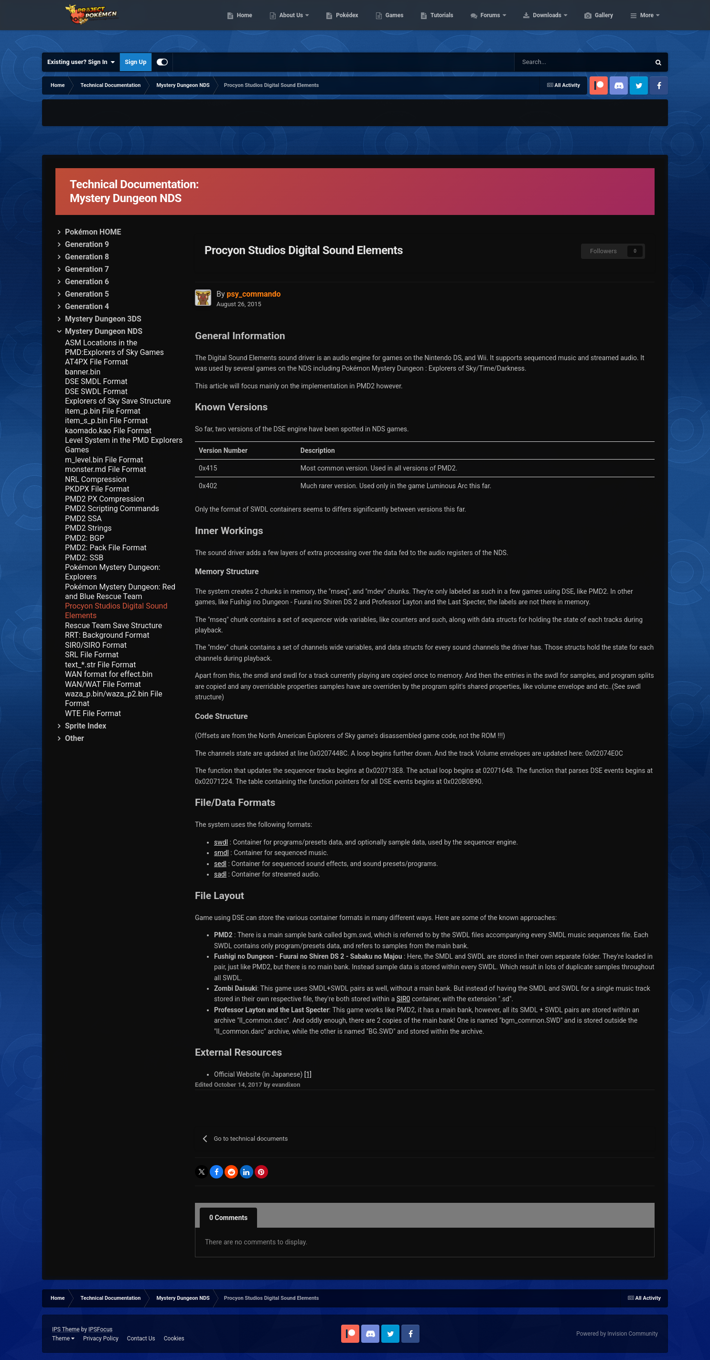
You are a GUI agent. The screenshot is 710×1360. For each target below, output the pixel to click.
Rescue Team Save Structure (113, 625)
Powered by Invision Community (617, 1333)
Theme (63, 1338)
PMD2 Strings (88, 528)
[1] (308, 1074)
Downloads (593, 24)
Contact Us (141, 1338)
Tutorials (487, 24)
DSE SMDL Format (96, 381)
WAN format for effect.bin (108, 674)
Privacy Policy (100, 1338)
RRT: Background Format (107, 635)
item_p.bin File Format (102, 411)
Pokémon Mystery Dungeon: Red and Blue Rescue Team (120, 591)
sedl (220, 863)
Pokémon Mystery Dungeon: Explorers (113, 572)
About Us (337, 24)
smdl (221, 853)
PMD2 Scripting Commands (112, 508)
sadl (220, 874)
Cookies (174, 1338)
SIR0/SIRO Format (96, 645)
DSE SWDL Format (96, 391)
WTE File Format (93, 713)
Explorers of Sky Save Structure (118, 401)
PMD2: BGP (84, 538)
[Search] (540, 62)
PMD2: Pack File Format (106, 547)
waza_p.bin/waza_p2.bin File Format (113, 698)
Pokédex (392, 24)
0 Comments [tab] (228, 1217)
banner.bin (82, 371)
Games (440, 24)
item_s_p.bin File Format (106, 420)
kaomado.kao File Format (108, 430)
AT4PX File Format (96, 361)
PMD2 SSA (83, 518)
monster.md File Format (105, 469)
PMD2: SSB (84, 557)
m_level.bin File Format (104, 459)
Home (289, 24)
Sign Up (135, 61)
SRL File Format (91, 654)
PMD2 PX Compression (104, 498)
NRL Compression (96, 479)
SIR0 (403, 999)
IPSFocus (100, 1329)
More (647, 24)
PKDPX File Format (97, 488)
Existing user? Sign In (81, 62)
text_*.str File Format (100, 664)
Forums (536, 24)
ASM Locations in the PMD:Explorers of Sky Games (114, 347)
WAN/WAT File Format (103, 684)
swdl (221, 842)
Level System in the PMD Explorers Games (124, 445)
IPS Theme (66, 1329)
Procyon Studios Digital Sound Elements (116, 610)
